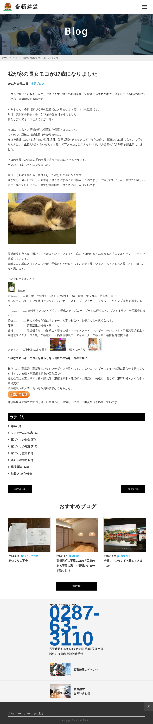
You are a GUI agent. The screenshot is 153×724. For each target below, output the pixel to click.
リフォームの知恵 (22, 432)
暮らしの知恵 (19, 460)
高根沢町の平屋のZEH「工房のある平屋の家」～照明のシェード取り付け (75, 565)
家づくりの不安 (18, 560)
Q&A (14, 426)
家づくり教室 (19, 453)
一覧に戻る (76, 586)
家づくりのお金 (20, 439)
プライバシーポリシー (19, 713)
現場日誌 (16, 466)
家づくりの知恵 (20, 446)
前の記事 (19, 489)
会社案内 (38, 713)
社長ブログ (37, 83)
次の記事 (133, 489)
